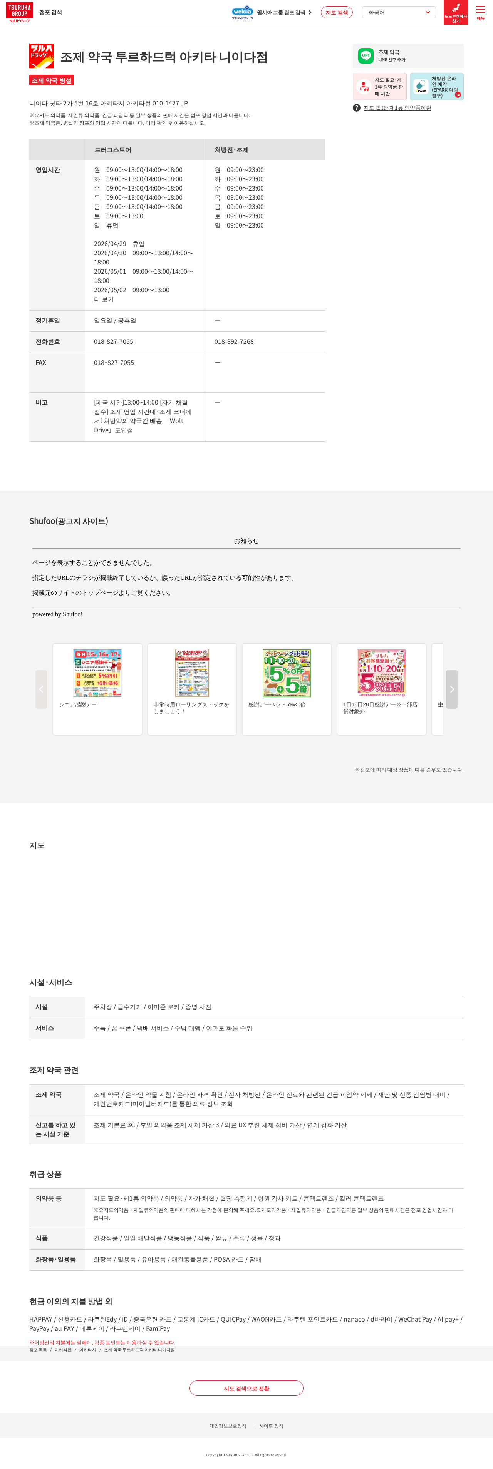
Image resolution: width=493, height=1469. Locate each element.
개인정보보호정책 (228, 1425)
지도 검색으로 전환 (246, 1388)
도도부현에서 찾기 (456, 12)
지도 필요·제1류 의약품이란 (392, 108)
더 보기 (104, 298)
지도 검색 (336, 12)
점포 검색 (34, 12)
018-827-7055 (113, 341)
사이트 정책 (271, 1425)
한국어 (400, 12)
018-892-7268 (234, 341)
